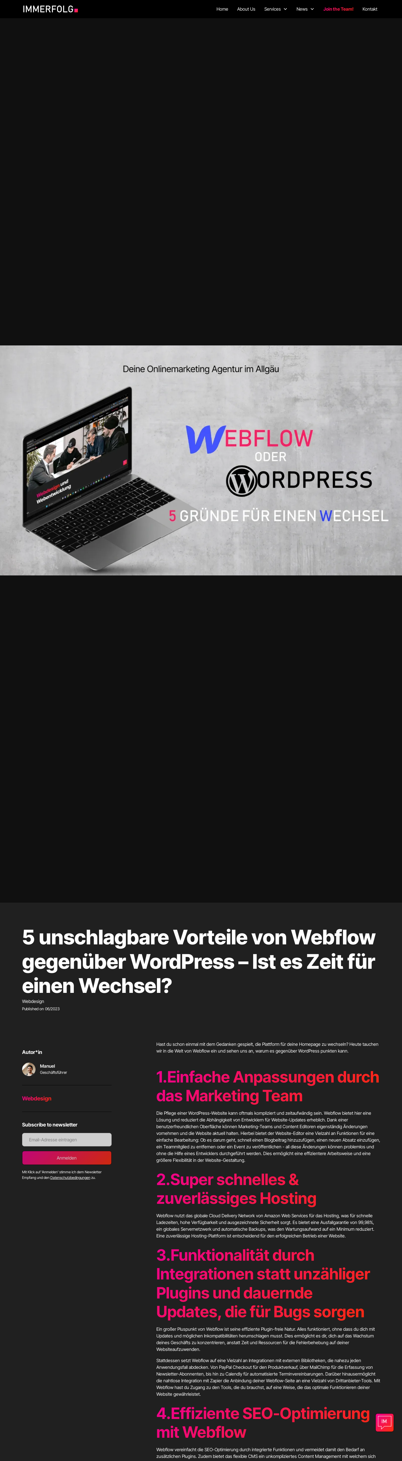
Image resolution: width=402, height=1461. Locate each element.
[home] (53, 9)
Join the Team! (338, 9)
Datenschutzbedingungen (70, 1178)
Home (222, 9)
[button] (276, 9)
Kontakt (370, 9)
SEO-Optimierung (306, 1413)
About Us (246, 9)
